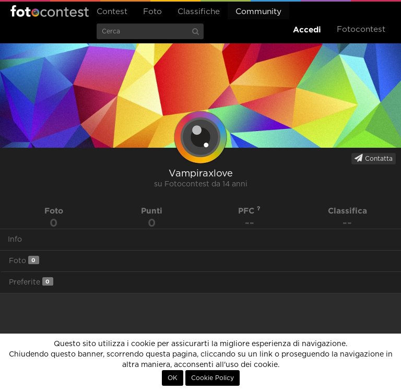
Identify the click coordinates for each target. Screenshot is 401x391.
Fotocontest (49, 11)
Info (15, 239)
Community (258, 12)
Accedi (307, 29)
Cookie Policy (212, 378)
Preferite (31, 281)
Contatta (374, 158)
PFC (249, 210)
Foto (152, 12)
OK (173, 378)
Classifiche (199, 12)
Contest (112, 12)
